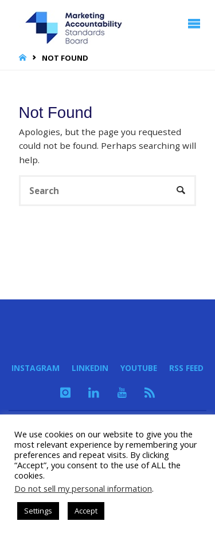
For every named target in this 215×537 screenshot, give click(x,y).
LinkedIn (90, 367)
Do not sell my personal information (83, 488)
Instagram (35, 367)
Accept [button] (86, 511)
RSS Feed (186, 367)
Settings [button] (38, 511)
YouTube (138, 367)
